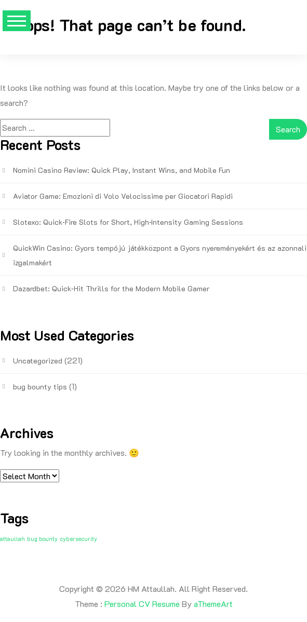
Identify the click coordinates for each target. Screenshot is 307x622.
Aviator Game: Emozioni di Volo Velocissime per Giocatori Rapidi (123, 196)
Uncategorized (37, 361)
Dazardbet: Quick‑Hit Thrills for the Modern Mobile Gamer (111, 288)
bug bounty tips (40, 386)
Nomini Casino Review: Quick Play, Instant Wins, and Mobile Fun (121, 170)
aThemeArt (213, 603)
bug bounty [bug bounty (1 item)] (42, 539)
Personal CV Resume (142, 603)
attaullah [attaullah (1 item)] (12, 539)
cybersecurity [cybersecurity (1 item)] (78, 539)
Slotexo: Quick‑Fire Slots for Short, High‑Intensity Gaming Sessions (128, 222)
